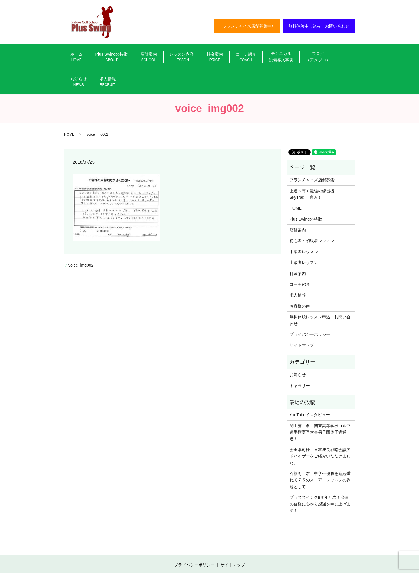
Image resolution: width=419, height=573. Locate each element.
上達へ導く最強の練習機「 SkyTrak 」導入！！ (314, 170)
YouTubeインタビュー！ (312, 391)
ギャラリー (300, 362)
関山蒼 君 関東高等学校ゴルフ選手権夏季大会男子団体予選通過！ (320, 409)
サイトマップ (302, 322)
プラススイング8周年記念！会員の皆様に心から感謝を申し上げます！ (320, 480)
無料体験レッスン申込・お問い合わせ (320, 296)
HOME (69, 111)
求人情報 (333, 57)
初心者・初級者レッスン (312, 217)
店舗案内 (136, 57)
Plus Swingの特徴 (103, 57)
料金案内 (193, 57)
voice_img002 (80, 242)
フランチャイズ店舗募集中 (247, 26)
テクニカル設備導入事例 (249, 57)
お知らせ (310, 57)
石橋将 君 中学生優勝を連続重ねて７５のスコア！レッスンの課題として (320, 457)
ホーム (73, 57)
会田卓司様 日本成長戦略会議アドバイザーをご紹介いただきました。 (320, 432)
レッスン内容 (165, 57)
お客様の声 (300, 282)
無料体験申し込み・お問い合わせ (318, 26)
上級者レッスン (304, 239)
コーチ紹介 (218, 57)
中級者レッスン (304, 228)
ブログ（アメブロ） (282, 57)
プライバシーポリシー (310, 310)
